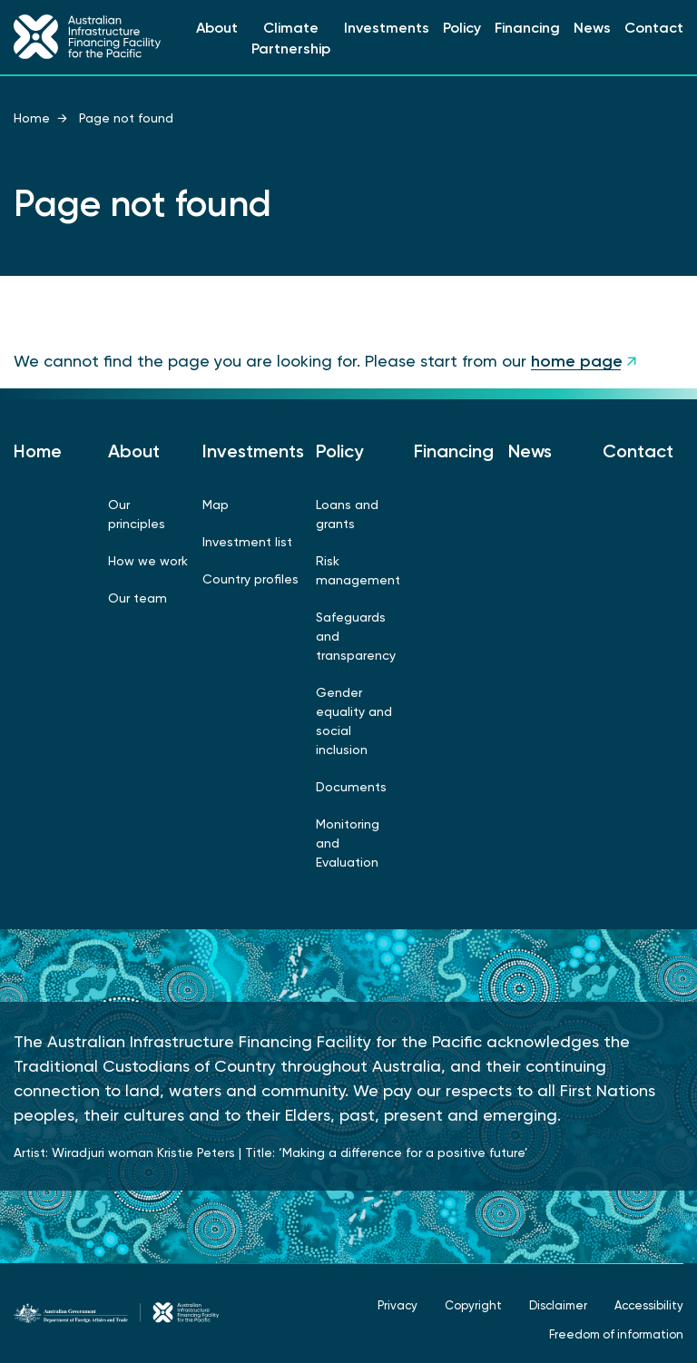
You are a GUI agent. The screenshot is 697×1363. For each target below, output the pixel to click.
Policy (462, 27)
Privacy (397, 1305)
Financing (527, 27)
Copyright (473, 1305)
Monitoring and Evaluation (347, 843)
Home (32, 118)
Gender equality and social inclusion (354, 721)
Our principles (136, 514)
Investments (386, 27)
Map (215, 504)
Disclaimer (558, 1305)
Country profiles (250, 579)
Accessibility (648, 1305)
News (592, 27)
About (217, 27)
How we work (148, 561)
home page (577, 361)
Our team (137, 598)
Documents (351, 787)
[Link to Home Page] (87, 37)
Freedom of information (616, 1334)
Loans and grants (347, 514)
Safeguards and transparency (356, 636)
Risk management (358, 570)
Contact (653, 27)
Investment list (247, 541)
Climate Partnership (290, 38)
